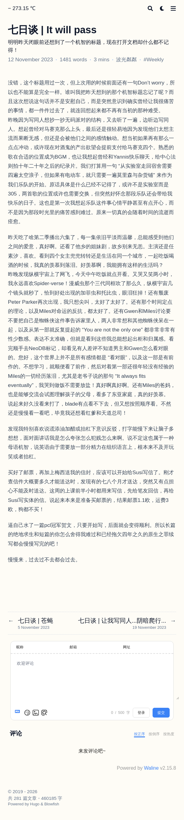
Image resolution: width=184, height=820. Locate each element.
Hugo (34, 804)
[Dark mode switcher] (162, 8)
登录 (141, 713)
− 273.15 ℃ (21, 8)
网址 (126, 647)
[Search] (150, 8)
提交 (161, 713)
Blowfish (51, 804)
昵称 (19, 647)
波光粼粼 (126, 59)
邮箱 (73, 647)
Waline (151, 768)
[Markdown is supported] (18, 712)
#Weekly (154, 59)
